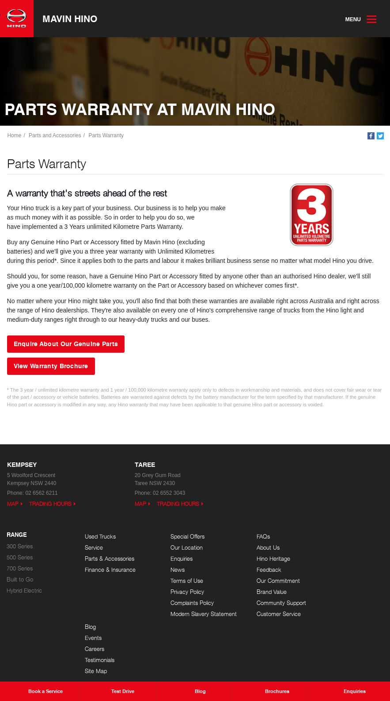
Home (15, 136)
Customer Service (263, 614)
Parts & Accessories (109, 558)
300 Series (20, 546)
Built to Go (20, 579)
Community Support (265, 603)
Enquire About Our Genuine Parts (66, 344)
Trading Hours (50, 504)
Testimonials (333, 569)
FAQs (247, 536)
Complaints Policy (184, 603)
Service (94, 547)
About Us (252, 547)
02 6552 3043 (169, 493)
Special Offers (180, 536)
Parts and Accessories (56, 136)
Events (326, 547)
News (170, 569)
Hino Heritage (257, 558)
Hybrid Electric (24, 590)
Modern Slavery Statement (182, 616)
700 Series (20, 568)
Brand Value (256, 592)
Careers (328, 558)
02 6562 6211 (41, 493)
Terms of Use (179, 581)
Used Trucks (100, 536)
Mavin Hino (72, 19)
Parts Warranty (107, 136)
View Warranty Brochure (51, 366)
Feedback (253, 569)
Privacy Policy (179, 592)
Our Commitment (262, 581)
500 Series (20, 557)
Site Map (329, 581)
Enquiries (174, 558)
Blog (323, 536)
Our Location (179, 547)
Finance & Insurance (110, 569)
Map (13, 504)
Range (17, 535)
